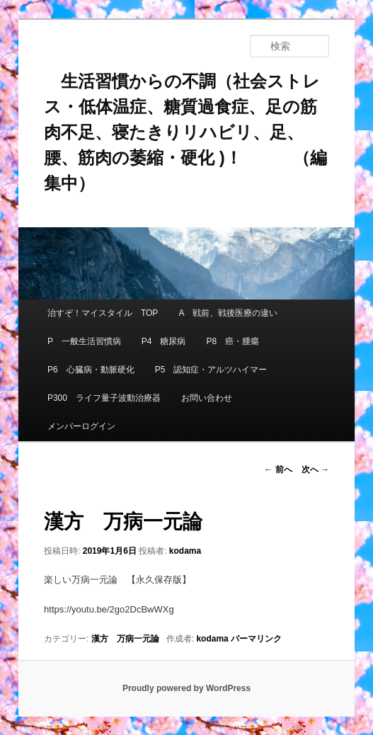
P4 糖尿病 (164, 341)
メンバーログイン (81, 426)
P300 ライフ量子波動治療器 (104, 398)
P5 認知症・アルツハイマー (211, 370)
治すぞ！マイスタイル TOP (102, 313)
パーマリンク (256, 639)
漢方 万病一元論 (125, 639)
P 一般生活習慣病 (84, 341)
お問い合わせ (206, 398)
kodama (185, 551)
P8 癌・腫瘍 (233, 341)
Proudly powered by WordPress (186, 688)
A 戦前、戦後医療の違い (227, 313)
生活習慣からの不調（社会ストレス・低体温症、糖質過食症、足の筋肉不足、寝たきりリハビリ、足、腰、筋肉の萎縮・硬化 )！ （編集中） (185, 132)
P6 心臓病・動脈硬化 (90, 370)
